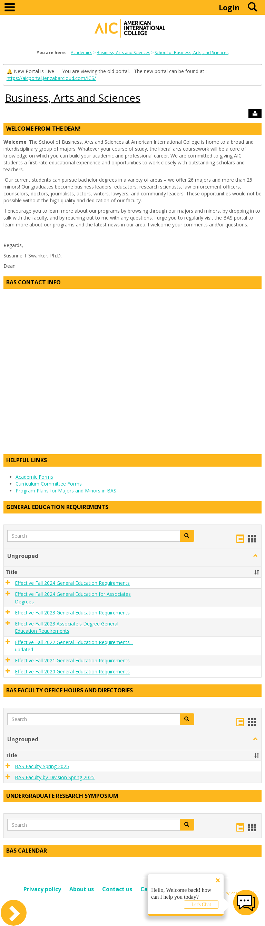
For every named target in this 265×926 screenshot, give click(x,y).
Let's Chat (201, 904)
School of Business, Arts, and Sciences (191, 52)
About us (81, 889)
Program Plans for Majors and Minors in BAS (66, 490)
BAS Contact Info (33, 282)
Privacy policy (42, 889)
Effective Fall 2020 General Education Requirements (72, 672)
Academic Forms (34, 477)
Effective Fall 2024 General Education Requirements (72, 583)
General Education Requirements (57, 507)
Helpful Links (26, 460)
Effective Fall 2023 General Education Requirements (72, 612)
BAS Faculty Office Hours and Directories (69, 690)
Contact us (117, 889)
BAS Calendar (26, 850)
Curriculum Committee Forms (49, 483)
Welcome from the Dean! (43, 128)
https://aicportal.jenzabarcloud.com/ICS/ (51, 78)
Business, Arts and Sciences (123, 52)
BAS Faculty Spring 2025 (42, 766)
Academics (81, 52)
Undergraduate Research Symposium (62, 796)
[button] (187, 536)
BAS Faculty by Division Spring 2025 (55, 777)
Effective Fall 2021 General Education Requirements (72, 660)
